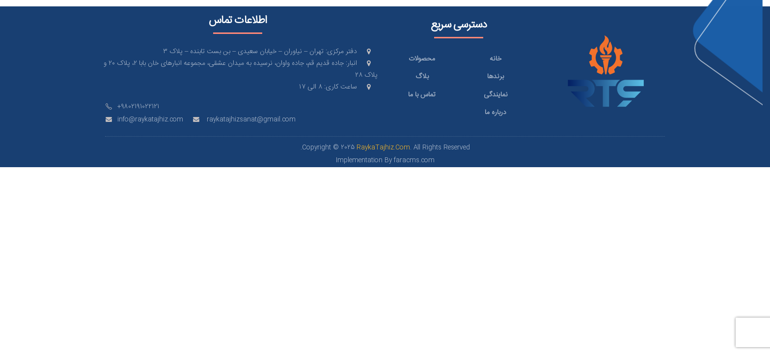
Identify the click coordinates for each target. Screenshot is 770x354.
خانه (495, 59)
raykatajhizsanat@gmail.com (251, 120)
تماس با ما (422, 95)
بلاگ (422, 77)
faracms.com (414, 160)
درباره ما (495, 112)
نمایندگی (496, 95)
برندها (495, 77)
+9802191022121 (138, 107)
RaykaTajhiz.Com (383, 148)
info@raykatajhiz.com (150, 120)
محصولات (422, 59)
